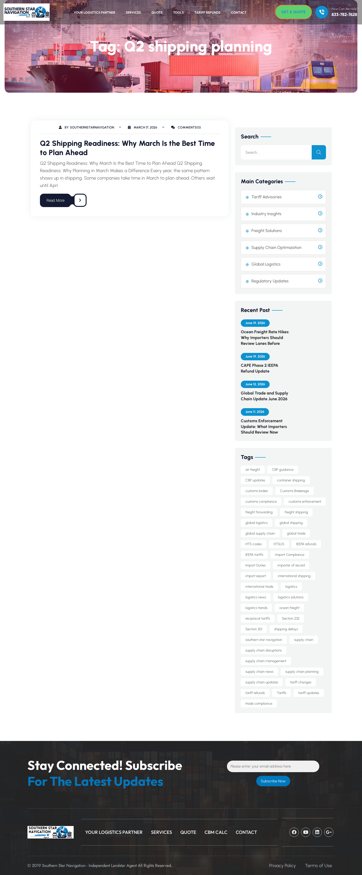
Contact (239, 12)
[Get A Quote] (293, 12)
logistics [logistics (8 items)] (291, 586)
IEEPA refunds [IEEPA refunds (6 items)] (306, 544)
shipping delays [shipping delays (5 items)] (286, 629)
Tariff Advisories (266, 196)
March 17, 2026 (142, 127)
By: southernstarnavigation (86, 127)
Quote (157, 12)
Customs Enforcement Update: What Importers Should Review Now (264, 426)
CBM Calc (216, 832)
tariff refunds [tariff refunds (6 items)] (255, 693)
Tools (178, 12)
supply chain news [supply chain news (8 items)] (259, 672)
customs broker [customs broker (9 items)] (256, 491)
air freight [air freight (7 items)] (252, 470)
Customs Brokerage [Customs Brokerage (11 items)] (294, 491)
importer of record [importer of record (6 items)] (291, 565)
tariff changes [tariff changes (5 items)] (300, 682)
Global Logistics (266, 264)
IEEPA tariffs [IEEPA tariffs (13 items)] (254, 555)
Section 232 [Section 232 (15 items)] (290, 618)
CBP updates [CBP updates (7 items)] (255, 480)
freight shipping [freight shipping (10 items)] (296, 512)
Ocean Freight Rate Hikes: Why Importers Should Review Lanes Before (265, 337)
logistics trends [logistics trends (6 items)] (256, 608)
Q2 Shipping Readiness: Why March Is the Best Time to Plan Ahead (127, 148)
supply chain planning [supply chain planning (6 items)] (302, 672)
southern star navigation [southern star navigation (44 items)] (263, 640)
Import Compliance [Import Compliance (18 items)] (289, 555)
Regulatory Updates (270, 281)
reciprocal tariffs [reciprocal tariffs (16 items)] (257, 618)
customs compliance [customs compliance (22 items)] (261, 501)
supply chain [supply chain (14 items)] (303, 640)
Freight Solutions (266, 230)
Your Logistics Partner (94, 12)
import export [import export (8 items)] (255, 576)
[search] (319, 152)
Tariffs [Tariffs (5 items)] (281, 693)
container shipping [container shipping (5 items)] (291, 480)
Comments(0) (186, 127)
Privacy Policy (282, 865)
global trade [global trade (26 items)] (296, 533)
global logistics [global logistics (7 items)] (256, 523)
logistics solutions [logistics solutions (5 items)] (290, 597)
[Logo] (24, 12)
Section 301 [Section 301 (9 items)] (253, 629)
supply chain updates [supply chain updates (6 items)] (261, 682)
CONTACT (246, 832)
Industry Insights (266, 213)
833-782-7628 (344, 14)
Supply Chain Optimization (276, 247)
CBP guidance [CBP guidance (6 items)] (282, 470)
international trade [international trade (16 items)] (259, 586)
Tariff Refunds (207, 12)
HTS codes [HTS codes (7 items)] (253, 544)
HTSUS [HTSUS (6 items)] (279, 544)
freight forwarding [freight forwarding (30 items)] (259, 512)
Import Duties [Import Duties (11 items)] (255, 565)
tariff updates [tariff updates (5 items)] (308, 693)
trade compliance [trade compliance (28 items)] (258, 703)
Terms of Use (318, 865)
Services (133, 12)
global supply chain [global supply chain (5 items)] (260, 533)
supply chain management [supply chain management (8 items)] (265, 661)
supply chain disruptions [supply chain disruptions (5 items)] (263, 650)
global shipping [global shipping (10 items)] (291, 523)
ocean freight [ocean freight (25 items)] (289, 608)
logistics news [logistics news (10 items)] (255, 597)
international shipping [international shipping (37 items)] (294, 576)
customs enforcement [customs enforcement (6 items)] (305, 501)
